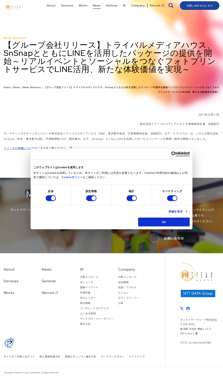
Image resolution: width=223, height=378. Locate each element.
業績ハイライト (89, 287)
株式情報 (85, 303)
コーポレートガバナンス (94, 308)
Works (9, 292)
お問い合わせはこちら (199, 11)
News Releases (32, 87)
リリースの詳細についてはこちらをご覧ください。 (36, 148)
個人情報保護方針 (50, 356)
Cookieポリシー (72, 177)
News (16, 87)
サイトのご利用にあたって (19, 356)
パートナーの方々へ (112, 356)
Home (7, 87)
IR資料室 (85, 292)
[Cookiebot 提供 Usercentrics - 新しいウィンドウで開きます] (174, 154)
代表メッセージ (89, 277)
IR (82, 269)
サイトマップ (137, 356)
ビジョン (123, 292)
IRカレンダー (88, 298)
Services (11, 281)
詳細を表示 (176, 211)
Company (126, 269)
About (9, 269)
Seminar (49, 281)
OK (164, 222)
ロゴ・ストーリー (128, 298)
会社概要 (123, 282)
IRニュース (86, 282)
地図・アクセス (127, 287)
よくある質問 (88, 313)
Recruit (48, 292)
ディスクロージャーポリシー (97, 318)
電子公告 (85, 324)
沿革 (120, 303)
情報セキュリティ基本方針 (80, 356)
